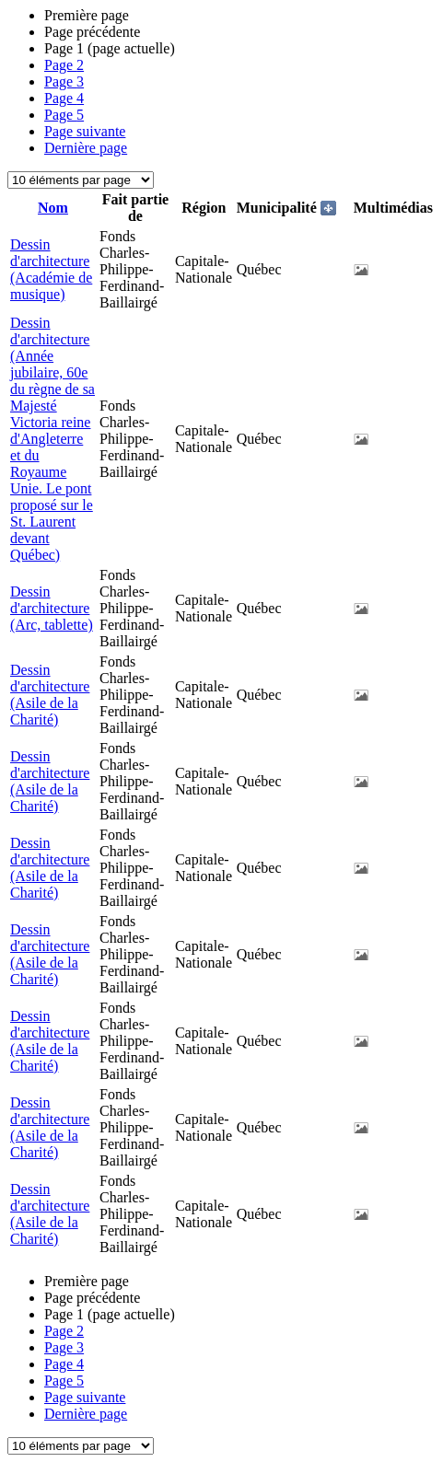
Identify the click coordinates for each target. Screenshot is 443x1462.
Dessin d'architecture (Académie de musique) (51, 269)
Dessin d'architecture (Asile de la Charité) (49, 694)
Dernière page (85, 148)
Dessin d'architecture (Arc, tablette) (51, 608)
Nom (53, 207)
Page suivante (84, 131)
